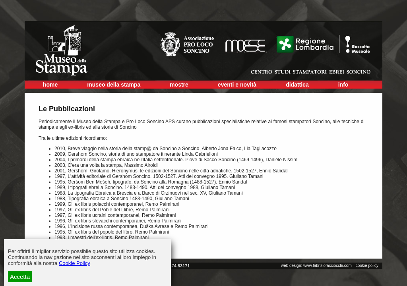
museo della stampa (113, 84)
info (343, 84)
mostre (179, 84)
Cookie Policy (74, 263)
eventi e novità (237, 84)
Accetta (20, 276)
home (50, 84)
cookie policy (367, 265)
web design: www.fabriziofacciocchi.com (316, 265)
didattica (297, 84)
